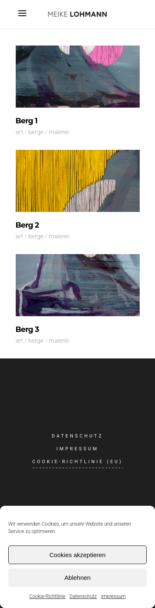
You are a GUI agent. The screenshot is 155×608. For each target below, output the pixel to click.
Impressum (113, 596)
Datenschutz (83, 596)
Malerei (59, 132)
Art (19, 132)
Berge (35, 132)
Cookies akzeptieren (78, 554)
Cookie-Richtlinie (47, 596)
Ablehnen (77, 577)
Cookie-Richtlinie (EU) (77, 461)
